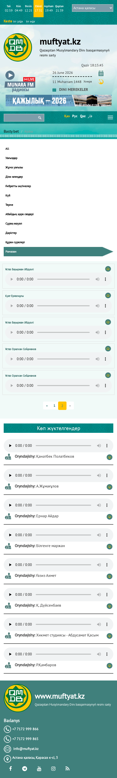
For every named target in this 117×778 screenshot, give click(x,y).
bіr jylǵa (18, 21)
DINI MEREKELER (70, 89)
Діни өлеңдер (14, 176)
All (7, 148)
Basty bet (11, 131)
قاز (90, 116)
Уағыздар (11, 158)
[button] (19, 72)
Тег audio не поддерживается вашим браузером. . (58, 279)
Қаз (66, 116)
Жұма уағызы (14, 167)
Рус (74, 116)
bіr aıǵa (30, 21)
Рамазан (10, 251)
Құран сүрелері (15, 242)
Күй (7, 195)
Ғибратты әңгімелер (18, 186)
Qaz (82, 116)
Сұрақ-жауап (13, 223)
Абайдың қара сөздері (19, 214)
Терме (9, 205)
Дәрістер (11, 233)
